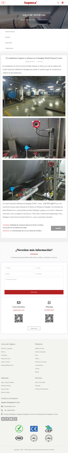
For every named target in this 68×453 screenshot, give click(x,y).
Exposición (8, 43)
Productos (39, 344)
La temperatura (39, 365)
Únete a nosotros (5, 362)
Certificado (4, 355)
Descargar (38, 385)
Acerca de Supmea (8, 344)
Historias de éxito (5, 358)
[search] (58, 2)
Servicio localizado (40, 382)
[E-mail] (49, 268)
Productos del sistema (41, 362)
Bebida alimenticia (6, 385)
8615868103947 (49, 310)
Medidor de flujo (39, 348)
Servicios (38, 378)
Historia (3, 352)
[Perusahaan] (49, 274)
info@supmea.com (18, 310)
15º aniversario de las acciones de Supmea (26, 231)
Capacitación (9, 48)
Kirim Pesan (34, 292)
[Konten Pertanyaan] (34, 282)
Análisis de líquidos (40, 352)
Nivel (36, 355)
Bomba (37, 372)
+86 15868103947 (9, 410)
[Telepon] (18, 274)
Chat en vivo (34, 328)
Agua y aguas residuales (7, 382)
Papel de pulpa (5, 389)
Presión (37, 358)
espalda (58, 228)
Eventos (7, 37)
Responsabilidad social (7, 365)
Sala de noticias (10, 31)
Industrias (5, 378)
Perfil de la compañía (6, 348)
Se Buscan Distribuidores (41, 389)
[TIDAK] (18, 268)
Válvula (37, 368)
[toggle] (3, 2)
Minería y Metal (5, 392)
